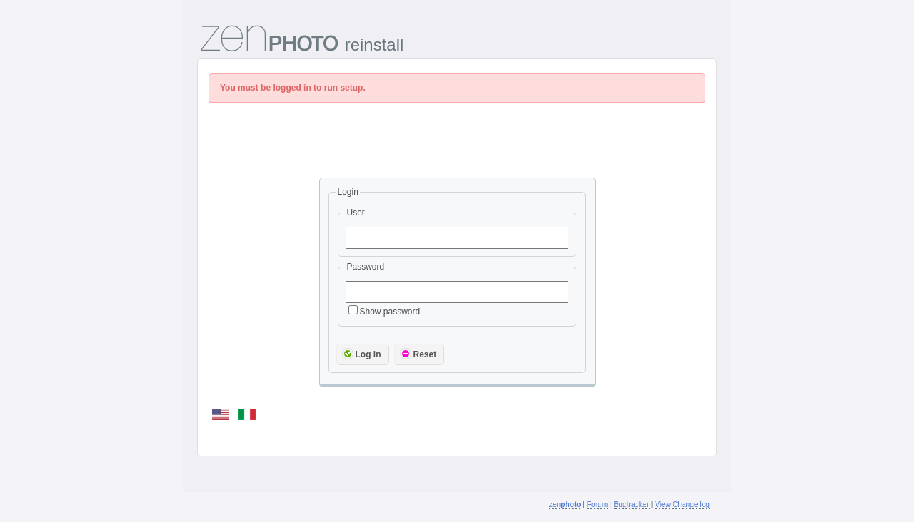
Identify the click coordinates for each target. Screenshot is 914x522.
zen (565, 504)
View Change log (682, 504)
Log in (361, 353)
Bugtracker (632, 504)
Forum (597, 504)
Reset (418, 353)
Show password (384, 312)
